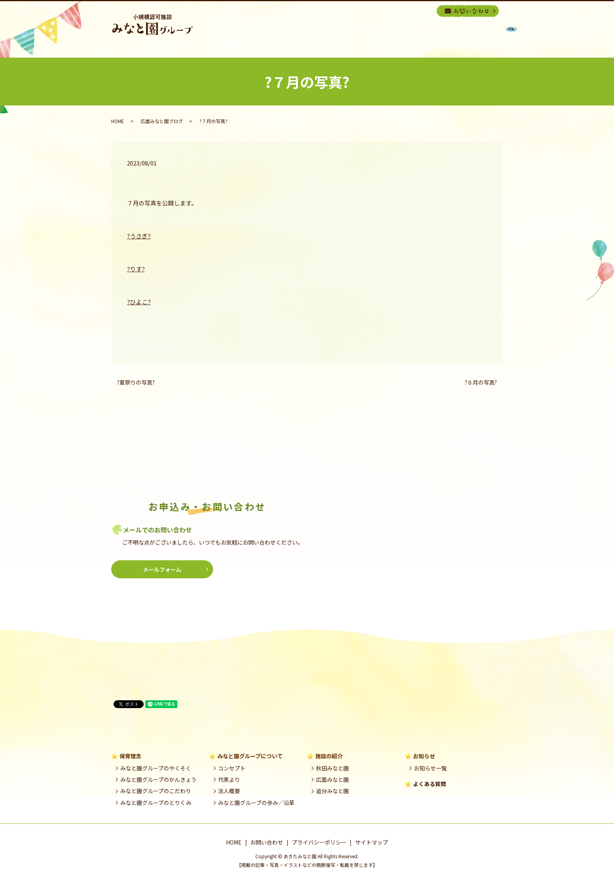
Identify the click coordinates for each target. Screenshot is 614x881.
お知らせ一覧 (430, 768)
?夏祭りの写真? (136, 382)
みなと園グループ (379, 36)
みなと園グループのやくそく (155, 768)
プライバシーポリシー (319, 842)
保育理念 (328, 36)
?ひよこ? (139, 302)
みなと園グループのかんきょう (158, 779)
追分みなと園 (332, 791)
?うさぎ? (139, 236)
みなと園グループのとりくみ (155, 803)
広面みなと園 (332, 779)
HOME (294, 36)
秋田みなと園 (332, 768)
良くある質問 (484, 36)
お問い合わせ (266, 842)
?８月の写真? (481, 382)
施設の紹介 (436, 36)
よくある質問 (429, 784)
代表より (229, 779)
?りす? (136, 269)
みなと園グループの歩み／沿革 (256, 803)
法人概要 (229, 791)
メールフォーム (162, 569)
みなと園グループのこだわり (155, 791)
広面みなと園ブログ (162, 121)
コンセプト (232, 768)
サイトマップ (371, 842)
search (430, 11)
